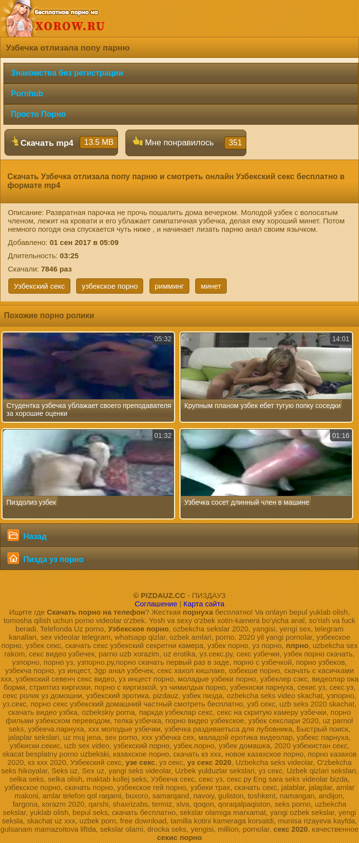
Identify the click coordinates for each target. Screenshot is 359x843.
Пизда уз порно (45, 558)
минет (211, 286)
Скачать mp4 (65, 142)
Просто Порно (38, 114)
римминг (169, 286)
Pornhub (27, 93)
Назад (27, 535)
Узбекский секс (39, 286)
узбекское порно (110, 286)
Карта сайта (204, 603)
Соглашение (156, 603)
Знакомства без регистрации (67, 73)
